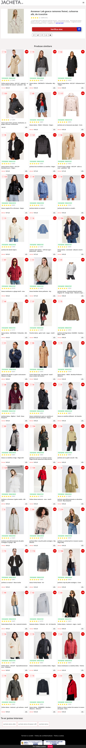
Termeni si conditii (27, 736)
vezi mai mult (60, 23)
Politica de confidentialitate (44, 736)
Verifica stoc (66, 29)
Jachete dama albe (9, 724)
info (26, 88)
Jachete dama (43, 724)
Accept (50, 746)
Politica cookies (59, 736)
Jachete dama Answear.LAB (27, 724)
